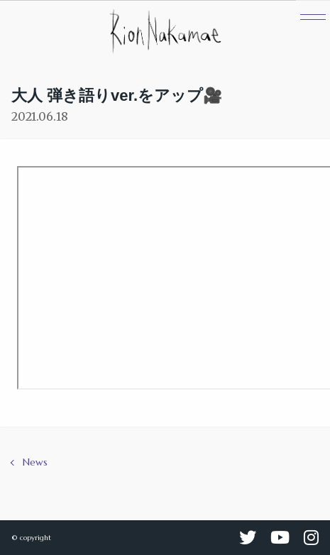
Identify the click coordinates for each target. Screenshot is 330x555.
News (35, 462)
